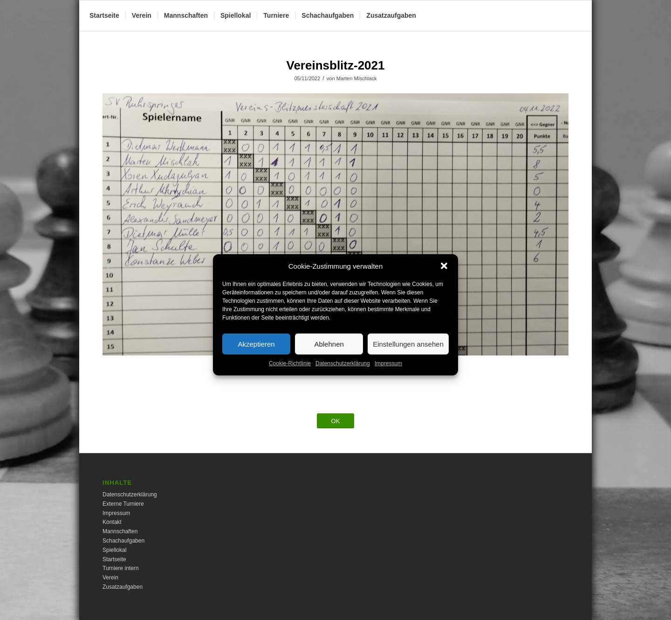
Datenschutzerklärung (342, 371)
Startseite (114, 559)
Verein (110, 577)
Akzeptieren (256, 351)
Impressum (388, 371)
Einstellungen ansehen (408, 351)
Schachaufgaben (123, 540)
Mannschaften (120, 531)
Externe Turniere (123, 504)
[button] (444, 274)
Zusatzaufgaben (123, 587)
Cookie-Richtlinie (290, 371)
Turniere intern (121, 568)
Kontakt (112, 522)
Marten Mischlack (356, 78)
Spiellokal (114, 550)
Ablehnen (328, 351)
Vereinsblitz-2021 (336, 65)
